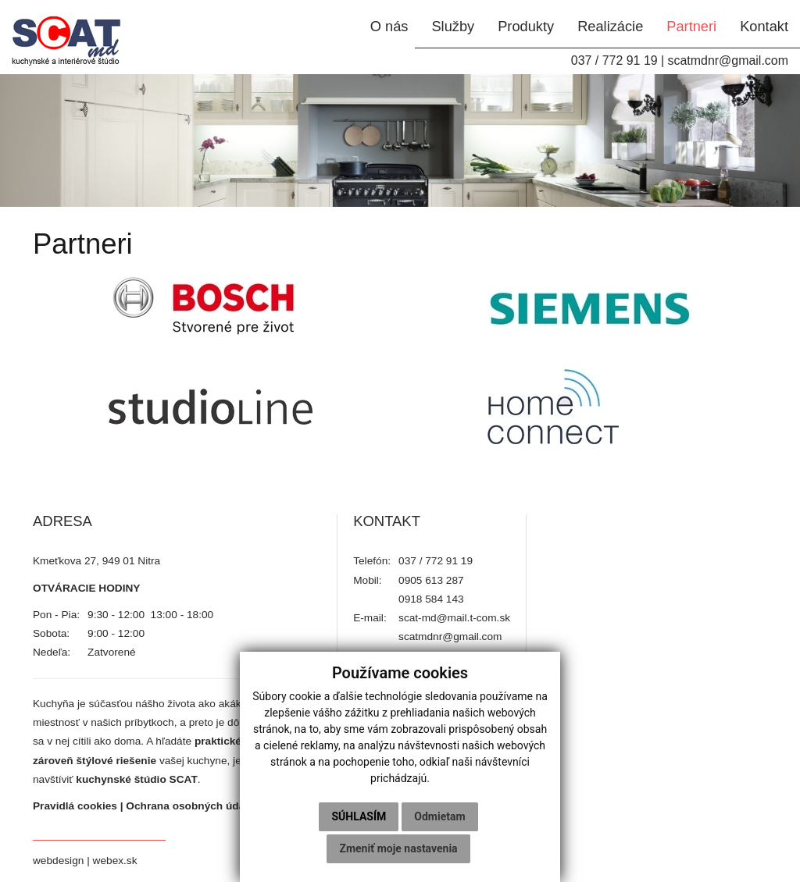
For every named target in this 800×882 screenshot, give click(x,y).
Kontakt (764, 26)
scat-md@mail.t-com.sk (454, 618)
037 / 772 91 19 (614, 60)
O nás (389, 26)
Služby (452, 26)
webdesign (58, 860)
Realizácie (610, 26)
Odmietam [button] (439, 816)
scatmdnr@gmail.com (727, 60)
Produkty (526, 26)
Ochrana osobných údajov (193, 806)
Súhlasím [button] (358, 816)
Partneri (691, 26)
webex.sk (115, 860)
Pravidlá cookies (75, 806)
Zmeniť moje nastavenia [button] (398, 848)
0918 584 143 (431, 599)
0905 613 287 (431, 580)
